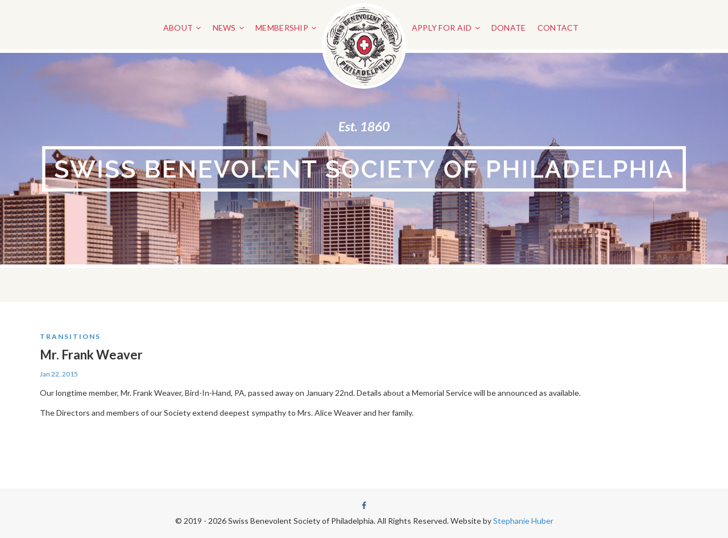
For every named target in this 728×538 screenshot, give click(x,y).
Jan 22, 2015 (59, 374)
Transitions (70, 336)
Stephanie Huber (523, 520)
